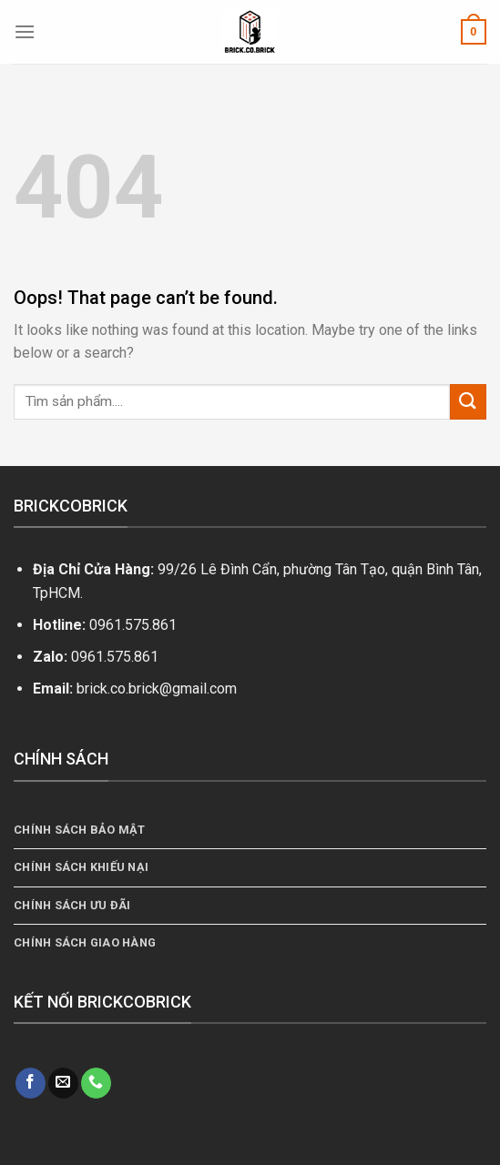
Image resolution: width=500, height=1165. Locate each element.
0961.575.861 (133, 624)
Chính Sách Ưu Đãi (72, 905)
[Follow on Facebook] (30, 1083)
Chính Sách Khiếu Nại (81, 867)
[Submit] (468, 402)
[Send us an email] (63, 1083)
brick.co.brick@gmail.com (157, 688)
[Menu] (25, 31)
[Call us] (96, 1083)
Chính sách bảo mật (80, 829)
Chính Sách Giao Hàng (85, 942)
